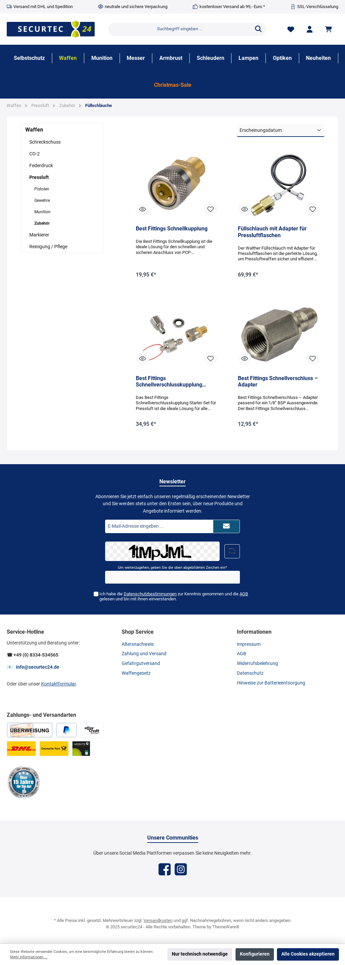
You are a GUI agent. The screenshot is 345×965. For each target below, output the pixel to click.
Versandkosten (158, 920)
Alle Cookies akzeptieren (308, 954)
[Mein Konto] (309, 29)
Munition (42, 212)
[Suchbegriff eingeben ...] (179, 29)
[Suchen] (258, 29)
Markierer (39, 234)
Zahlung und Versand (144, 654)
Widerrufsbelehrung (257, 663)
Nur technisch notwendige (200, 954)
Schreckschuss (45, 142)
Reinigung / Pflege (48, 246)
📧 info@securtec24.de (33, 667)
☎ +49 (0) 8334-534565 (32, 655)
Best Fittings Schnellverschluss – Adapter (278, 381)
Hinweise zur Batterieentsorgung (271, 683)
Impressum (248, 644)
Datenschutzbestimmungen (150, 593)
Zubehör (42, 223)
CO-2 (34, 153)
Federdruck (41, 165)
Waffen (34, 129)
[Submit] (226, 526)
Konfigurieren (255, 954)
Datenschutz (250, 673)
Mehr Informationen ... (29, 957)
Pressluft (39, 177)
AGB (244, 593)
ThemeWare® (225, 926)
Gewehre (42, 200)
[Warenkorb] (329, 29)
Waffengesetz (136, 673)
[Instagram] (180, 869)
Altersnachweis (138, 644)
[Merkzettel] (291, 29)
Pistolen (41, 189)
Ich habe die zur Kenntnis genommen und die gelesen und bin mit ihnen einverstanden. (173, 596)
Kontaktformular (58, 684)
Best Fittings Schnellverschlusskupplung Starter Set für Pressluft (169, 381)
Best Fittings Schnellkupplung (172, 228)
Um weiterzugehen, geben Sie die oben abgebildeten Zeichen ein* (172, 567)
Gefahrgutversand (141, 663)
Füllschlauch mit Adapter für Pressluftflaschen (272, 231)
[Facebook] (164, 869)
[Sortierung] (280, 130)
